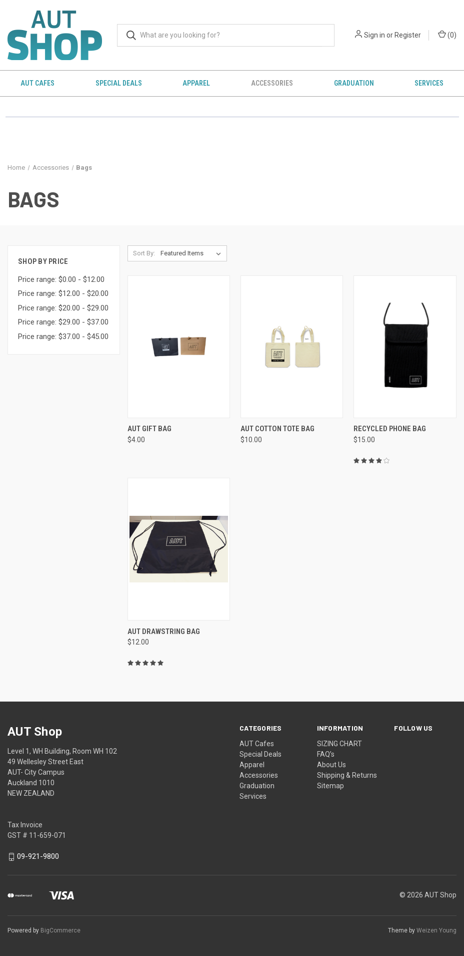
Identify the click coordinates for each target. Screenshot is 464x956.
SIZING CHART (339, 744)
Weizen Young (436, 930)
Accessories (272, 83)
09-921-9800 (38, 856)
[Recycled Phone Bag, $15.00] (405, 346)
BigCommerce (60, 930)
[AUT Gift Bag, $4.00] (179, 346)
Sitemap (330, 786)
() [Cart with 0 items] (447, 34)
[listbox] (192, 253)
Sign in (374, 35)
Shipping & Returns (347, 775)
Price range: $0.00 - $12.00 (61, 279)
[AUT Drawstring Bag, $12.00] (179, 549)
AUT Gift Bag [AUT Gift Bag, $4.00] (150, 428)
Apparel (196, 83)
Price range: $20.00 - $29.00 (63, 307)
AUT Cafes (37, 83)
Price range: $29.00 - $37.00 (63, 322)
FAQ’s (325, 754)
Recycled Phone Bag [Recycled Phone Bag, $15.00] (390, 428)
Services (253, 796)
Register (407, 35)
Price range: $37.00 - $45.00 (63, 336)
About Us (331, 765)
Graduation (354, 83)
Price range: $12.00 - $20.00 (63, 293)
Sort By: (144, 253)
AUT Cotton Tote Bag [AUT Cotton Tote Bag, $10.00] (277, 428)
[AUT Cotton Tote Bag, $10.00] (291, 346)
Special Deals (119, 83)
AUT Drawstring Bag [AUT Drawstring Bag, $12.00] (164, 631)
